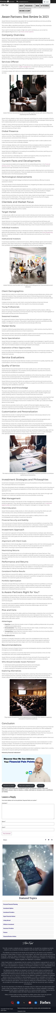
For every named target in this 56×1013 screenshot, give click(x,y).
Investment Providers (8, 912)
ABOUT (21, 6)
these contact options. (27, 31)
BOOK (37, 6)
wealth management (25, 66)
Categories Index (22, 1011)
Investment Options (8, 908)
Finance (5, 932)
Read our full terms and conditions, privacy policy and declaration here (34, 1008)
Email (3, 827)
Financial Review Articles (9, 936)
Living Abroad (6, 920)
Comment (5, 803)
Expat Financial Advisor (9, 916)
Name (4, 821)
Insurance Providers (8, 928)
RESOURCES (29, 5)
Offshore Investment (8, 924)
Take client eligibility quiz (26, 785)
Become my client (8, 785)
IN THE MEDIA (45, 6)
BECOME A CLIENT (24, 11)
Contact (40, 785)
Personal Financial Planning (10, 904)
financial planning (47, 232)
